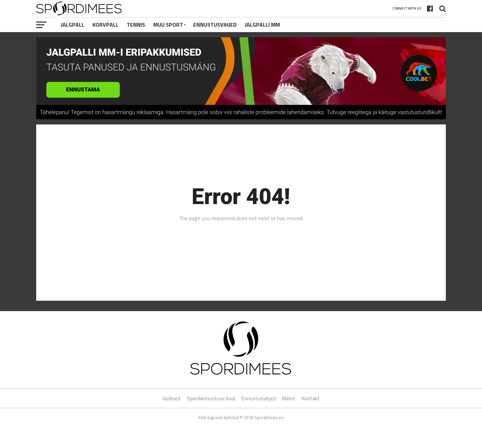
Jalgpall (72, 25)
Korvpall (105, 25)
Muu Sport (168, 25)
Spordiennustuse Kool (211, 398)
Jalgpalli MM (262, 25)
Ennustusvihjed (215, 25)
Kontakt (311, 398)
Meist (288, 398)
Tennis (136, 25)
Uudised (171, 398)
